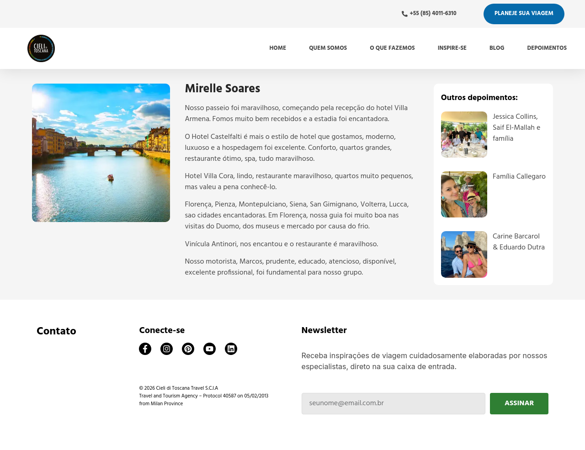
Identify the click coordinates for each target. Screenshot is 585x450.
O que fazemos (392, 48)
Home (278, 48)
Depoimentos (547, 48)
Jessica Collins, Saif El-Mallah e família (516, 128)
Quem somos (328, 48)
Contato (56, 331)
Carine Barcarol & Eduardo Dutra (519, 242)
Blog (496, 48)
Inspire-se (452, 48)
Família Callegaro (519, 177)
